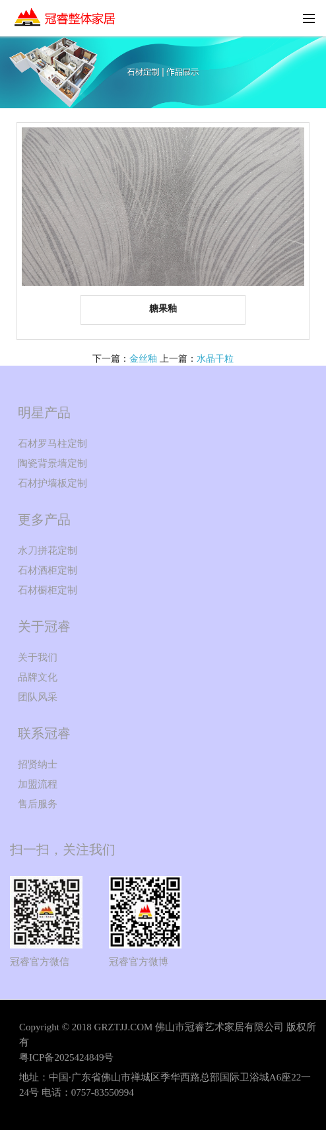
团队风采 (37, 697)
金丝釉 (143, 359)
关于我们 (37, 657)
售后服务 (37, 804)
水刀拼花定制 (47, 550)
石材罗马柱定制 (52, 443)
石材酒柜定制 (47, 570)
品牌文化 (37, 677)
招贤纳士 (37, 764)
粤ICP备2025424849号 (66, 1057)
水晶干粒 (215, 359)
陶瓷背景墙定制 (52, 463)
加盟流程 (37, 784)
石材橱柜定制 (47, 590)
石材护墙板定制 (52, 483)
